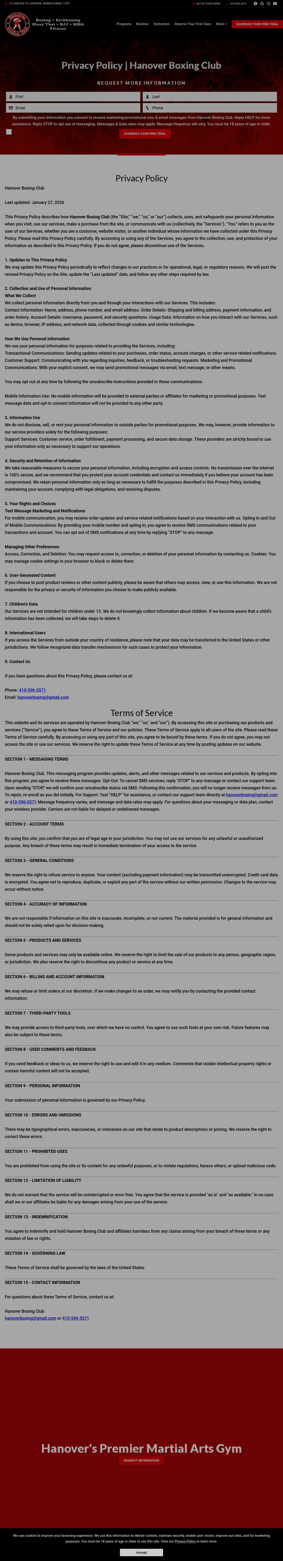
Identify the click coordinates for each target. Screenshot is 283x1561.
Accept (141, 1552)
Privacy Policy (185, 1541)
